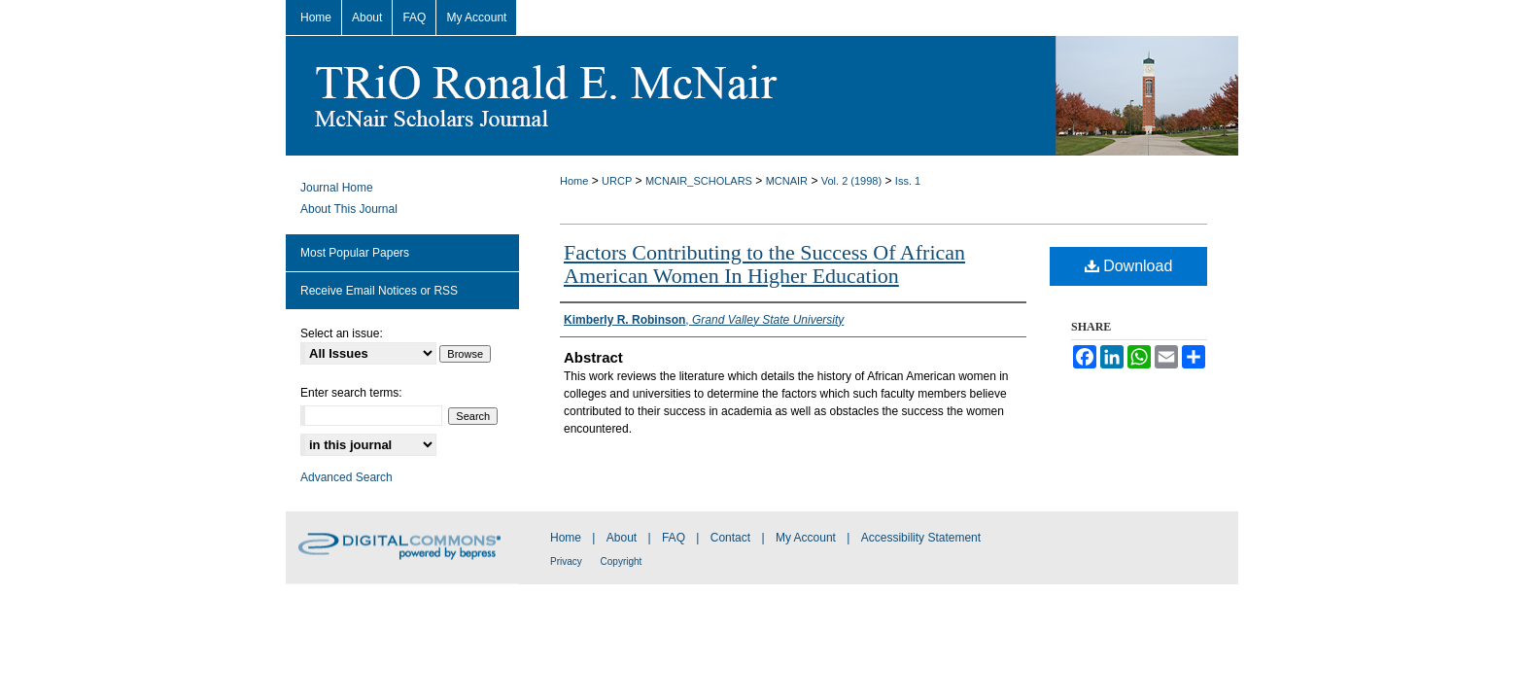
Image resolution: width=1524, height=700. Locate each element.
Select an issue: (341, 333)
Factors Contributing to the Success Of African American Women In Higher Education (764, 264)
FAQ (675, 537)
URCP (617, 181)
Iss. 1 (907, 181)
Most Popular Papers (354, 253)
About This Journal (349, 209)
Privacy (567, 561)
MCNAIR (787, 181)
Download (1129, 266)
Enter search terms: (351, 393)
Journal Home (336, 187)
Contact (732, 537)
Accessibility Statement (921, 537)
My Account (807, 537)
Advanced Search (346, 477)
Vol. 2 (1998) (851, 181)
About (623, 537)
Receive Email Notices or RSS (379, 291)
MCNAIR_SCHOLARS (698, 181)
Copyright (621, 561)
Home (574, 181)
